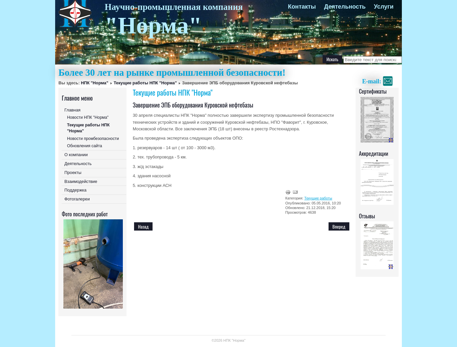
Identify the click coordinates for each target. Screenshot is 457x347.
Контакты (302, 6)
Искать (332, 59)
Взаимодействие (80, 181)
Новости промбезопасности (93, 138)
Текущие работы (318, 198)
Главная (72, 110)
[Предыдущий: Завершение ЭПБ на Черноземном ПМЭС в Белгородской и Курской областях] (143, 226)
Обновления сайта (84, 146)
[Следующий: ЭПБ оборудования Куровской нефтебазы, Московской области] (339, 226)
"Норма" (153, 25)
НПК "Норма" (94, 82)
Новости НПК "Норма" (88, 117)
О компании (76, 154)
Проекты (72, 172)
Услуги (384, 6)
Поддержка (75, 190)
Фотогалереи (77, 198)
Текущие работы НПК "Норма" (145, 82)
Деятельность (345, 6)
